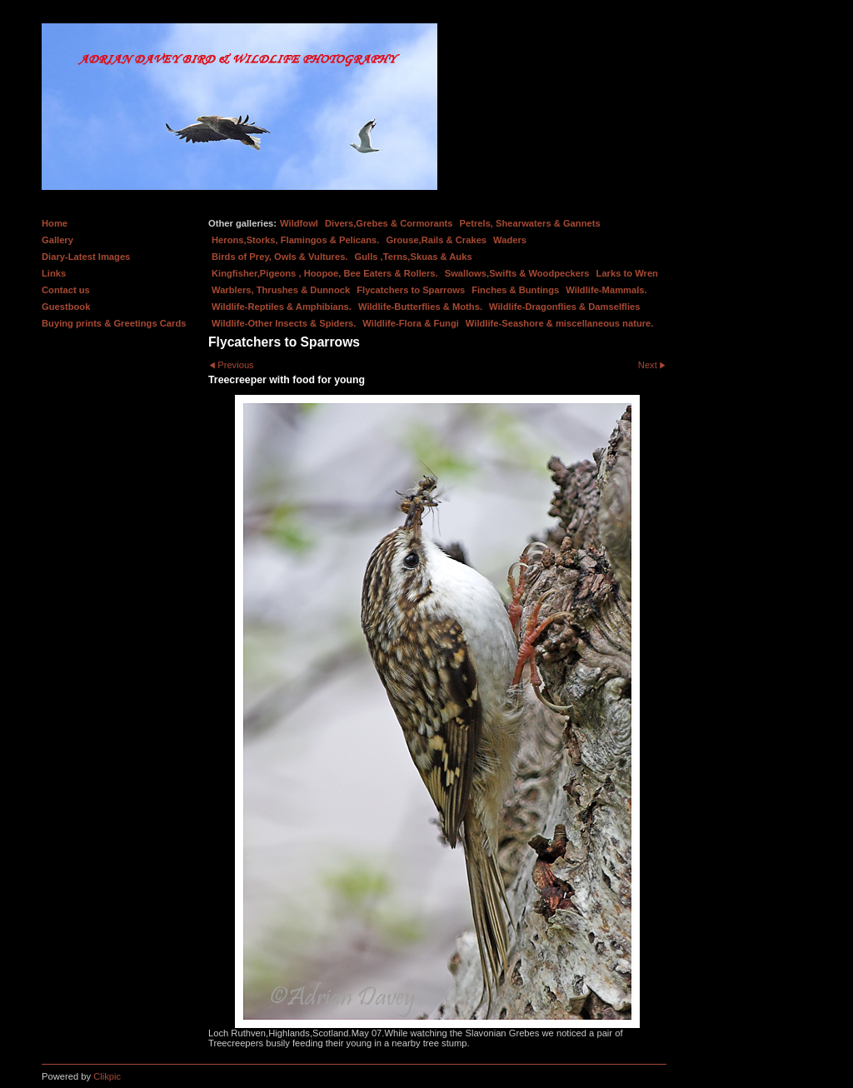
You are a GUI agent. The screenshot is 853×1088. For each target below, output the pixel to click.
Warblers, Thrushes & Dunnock (281, 290)
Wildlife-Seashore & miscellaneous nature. (560, 323)
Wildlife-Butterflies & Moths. (420, 307)
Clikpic (107, 1076)
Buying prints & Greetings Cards (114, 323)
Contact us (66, 290)
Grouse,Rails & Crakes (436, 240)
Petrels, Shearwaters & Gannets (530, 223)
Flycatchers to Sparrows (411, 290)
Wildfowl (299, 223)
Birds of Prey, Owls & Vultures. (280, 257)
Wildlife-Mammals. (606, 290)
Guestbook (66, 307)
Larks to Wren (627, 273)
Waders (509, 240)
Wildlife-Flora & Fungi (410, 323)
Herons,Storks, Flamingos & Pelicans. (295, 240)
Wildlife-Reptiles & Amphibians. (282, 307)
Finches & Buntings (515, 290)
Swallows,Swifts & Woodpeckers (517, 273)
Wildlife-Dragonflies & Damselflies (564, 307)
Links (54, 273)
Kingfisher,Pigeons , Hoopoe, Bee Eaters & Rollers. (325, 273)
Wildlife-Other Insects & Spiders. (284, 323)
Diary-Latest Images (86, 257)
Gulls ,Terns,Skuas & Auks (413, 257)
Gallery (57, 240)
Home (54, 223)
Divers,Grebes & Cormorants (389, 223)
